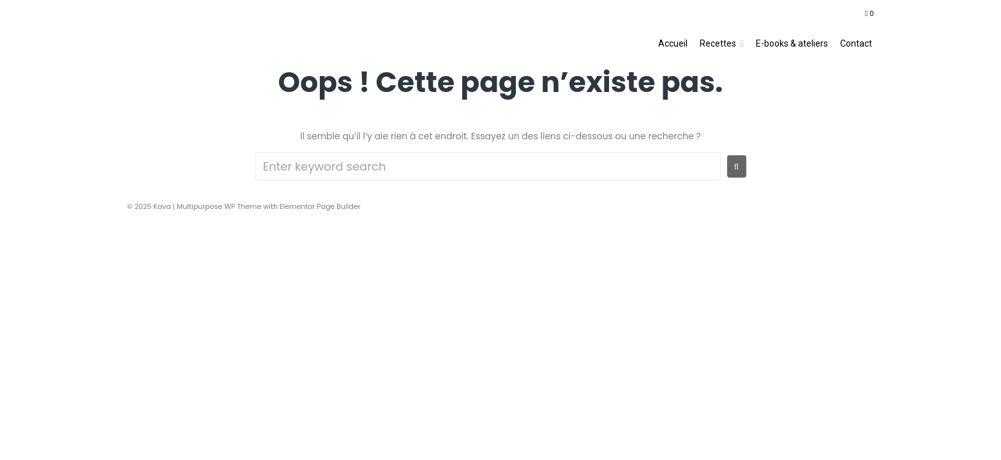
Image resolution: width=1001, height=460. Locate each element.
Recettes (718, 43)
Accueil (673, 43)
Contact (856, 43)
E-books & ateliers (792, 43)
